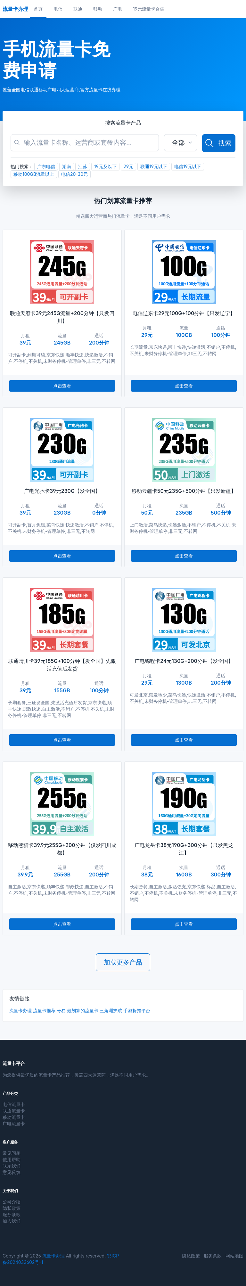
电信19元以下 (187, 166)
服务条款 (11, 1214)
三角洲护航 (111, 1010)
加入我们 (11, 1221)
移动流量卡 (14, 1117)
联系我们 (11, 1165)
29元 (129, 166)
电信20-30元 (74, 174)
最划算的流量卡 (82, 1010)
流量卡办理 (20, 1010)
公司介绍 (11, 1201)
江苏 (82, 166)
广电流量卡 (14, 1123)
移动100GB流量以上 (33, 174)
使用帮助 (11, 1159)
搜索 (217, 143)
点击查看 (62, 385)
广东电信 (46, 166)
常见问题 (11, 1153)
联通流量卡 (14, 1110)
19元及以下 (105, 166)
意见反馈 (11, 1172)
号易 (61, 1010)
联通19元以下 (153, 166)
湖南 (66, 166)
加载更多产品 (123, 962)
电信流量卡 (14, 1104)
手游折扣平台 (136, 1010)
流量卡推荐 (44, 1010)
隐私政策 (11, 1208)
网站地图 (234, 1255)
